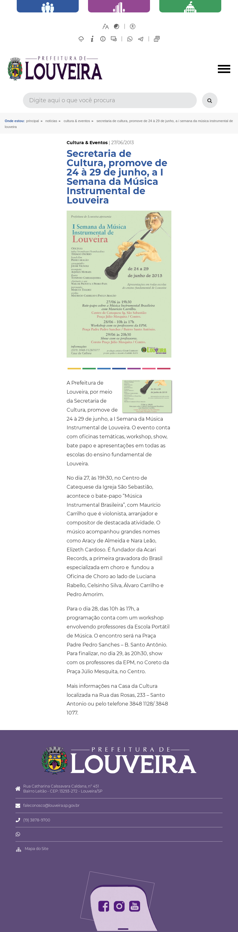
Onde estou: (14, 121)
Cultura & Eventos (77, 121)
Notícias (51, 121)
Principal (32, 121)
